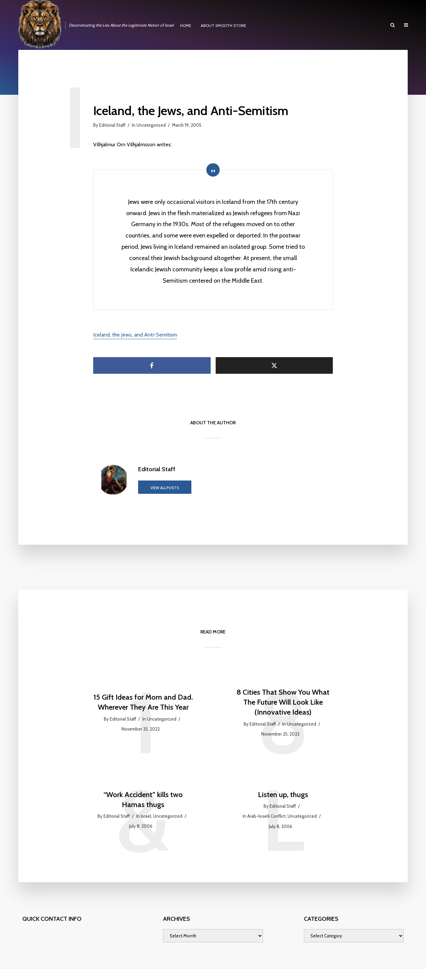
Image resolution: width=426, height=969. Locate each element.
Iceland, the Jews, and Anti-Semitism (135, 335)
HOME (185, 25)
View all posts (164, 487)
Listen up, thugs (283, 794)
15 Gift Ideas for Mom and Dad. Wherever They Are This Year (143, 702)
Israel (146, 816)
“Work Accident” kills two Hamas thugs (143, 799)
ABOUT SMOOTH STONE (223, 25)
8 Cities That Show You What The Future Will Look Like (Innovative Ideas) (283, 702)
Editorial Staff (112, 125)
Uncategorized (151, 125)
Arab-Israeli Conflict (266, 816)
